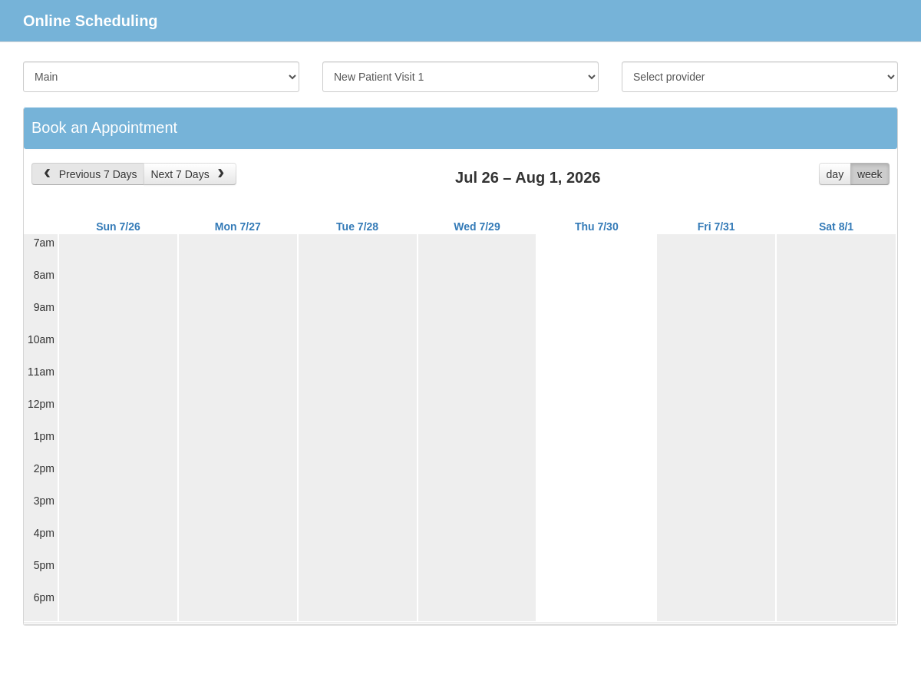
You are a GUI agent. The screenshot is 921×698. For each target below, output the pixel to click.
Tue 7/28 (357, 226)
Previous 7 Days (89, 174)
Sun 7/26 (118, 226)
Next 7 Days (188, 174)
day (835, 174)
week (870, 174)
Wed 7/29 (477, 226)
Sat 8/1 (836, 226)
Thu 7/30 (597, 226)
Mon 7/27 (238, 226)
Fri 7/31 (716, 226)
